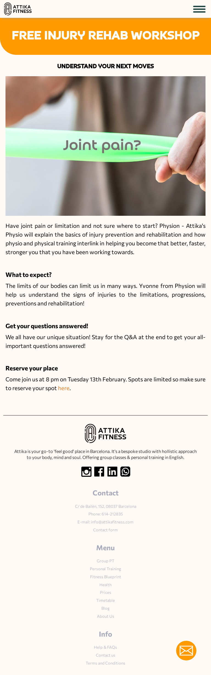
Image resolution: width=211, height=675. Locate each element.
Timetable (105, 600)
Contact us (105, 655)
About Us (105, 616)
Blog (105, 608)
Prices (105, 592)
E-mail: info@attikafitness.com (105, 521)
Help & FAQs (105, 647)
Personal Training (105, 568)
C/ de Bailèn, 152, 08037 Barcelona (105, 506)
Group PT (105, 560)
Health (105, 584)
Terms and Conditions (105, 662)
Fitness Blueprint (105, 576)
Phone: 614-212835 (105, 513)
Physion (169, 225)
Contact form (105, 529)
